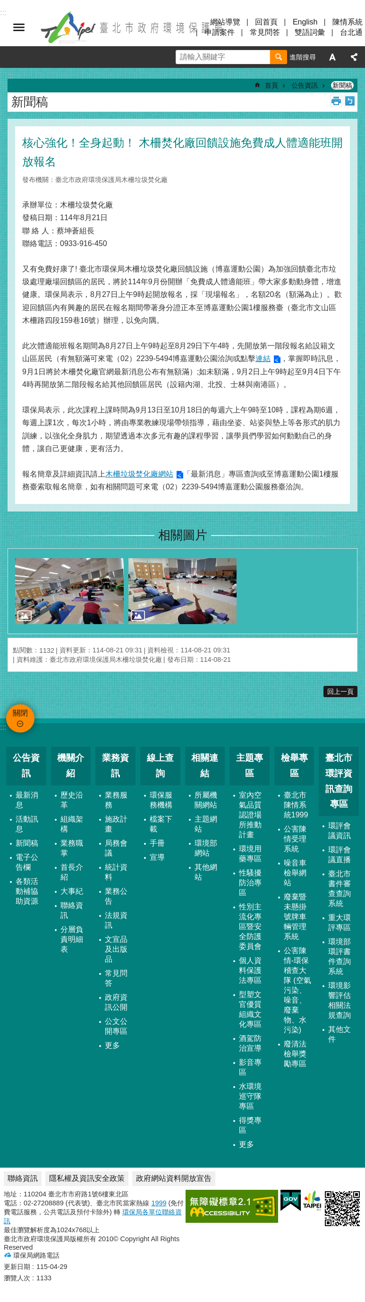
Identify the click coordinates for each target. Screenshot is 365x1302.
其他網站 (206, 872)
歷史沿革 (71, 800)
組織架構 (71, 824)
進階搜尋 (302, 57)
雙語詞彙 (310, 32)
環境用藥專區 (250, 854)
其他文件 (339, 1034)
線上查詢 (160, 765)
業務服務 (116, 800)
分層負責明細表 (71, 939)
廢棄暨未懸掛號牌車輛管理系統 (295, 916)
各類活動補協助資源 (27, 891)
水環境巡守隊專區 (250, 1096)
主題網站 (206, 824)
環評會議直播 (339, 855)
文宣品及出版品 (116, 949)
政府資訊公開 (116, 1002)
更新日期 (17, 1266)
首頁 (271, 85)
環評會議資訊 (339, 831)
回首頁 (266, 22)
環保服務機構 (161, 800)
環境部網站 (206, 848)
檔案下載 (161, 824)
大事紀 (71, 891)
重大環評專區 (339, 922)
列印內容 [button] (336, 101)
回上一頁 (340, 691)
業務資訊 (115, 765)
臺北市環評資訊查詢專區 (338, 781)
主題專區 (249, 765)
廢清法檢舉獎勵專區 (295, 1054)
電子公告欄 (27, 862)
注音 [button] (350, 101)
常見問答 (265, 32)
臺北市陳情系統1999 (296, 805)
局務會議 (116, 848)
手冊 (157, 843)
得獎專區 (250, 1125)
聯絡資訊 (71, 910)
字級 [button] (332, 57)
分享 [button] (354, 57)
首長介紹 (71, 872)
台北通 (351, 32)
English (305, 22)
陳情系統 (347, 22)
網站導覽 (225, 22)
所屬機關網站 (206, 800)
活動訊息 (27, 824)
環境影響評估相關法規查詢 (339, 1000)
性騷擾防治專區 (250, 883)
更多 (112, 1045)
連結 (263, 358)
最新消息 (27, 800)
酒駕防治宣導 (250, 1043)
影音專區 (250, 1067)
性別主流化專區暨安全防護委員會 (250, 926)
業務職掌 (71, 848)
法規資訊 (116, 920)
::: (3, 727)
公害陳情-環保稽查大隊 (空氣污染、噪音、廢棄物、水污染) (297, 990)
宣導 (157, 857)
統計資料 (116, 872)
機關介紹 (70, 765)
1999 (158, 1203)
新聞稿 (342, 85)
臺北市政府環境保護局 (132, 27)
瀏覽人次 (17, 1278)
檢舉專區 (294, 765)
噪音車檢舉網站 (295, 873)
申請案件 (219, 32)
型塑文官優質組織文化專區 (250, 1009)
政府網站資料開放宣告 (174, 1178)
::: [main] (11, 76)
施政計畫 (116, 824)
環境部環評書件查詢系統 (339, 956)
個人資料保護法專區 (250, 970)
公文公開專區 (116, 1026)
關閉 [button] (19, 27)
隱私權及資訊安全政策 (87, 1178)
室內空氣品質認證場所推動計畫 (250, 815)
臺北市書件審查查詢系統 (339, 888)
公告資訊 (304, 85)
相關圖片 (182, 535)
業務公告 (116, 896)
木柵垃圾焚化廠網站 (139, 474)
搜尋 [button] (278, 57)
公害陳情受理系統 (295, 839)
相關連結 (204, 765)
